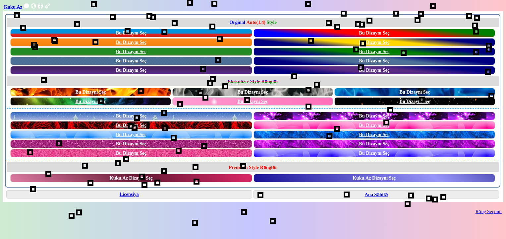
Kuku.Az (13, 7)
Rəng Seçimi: (489, 211)
